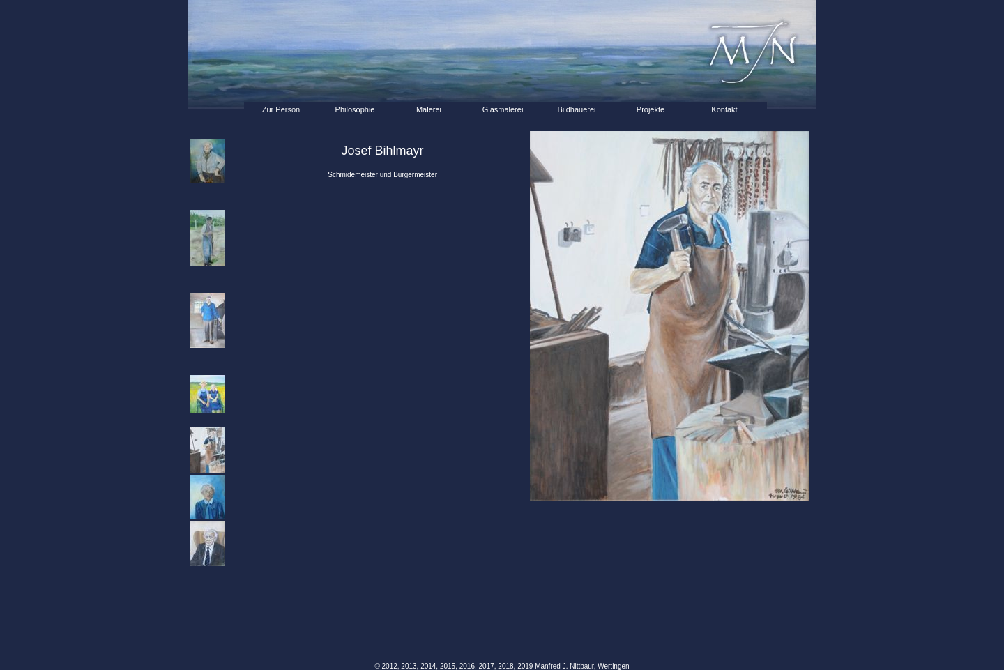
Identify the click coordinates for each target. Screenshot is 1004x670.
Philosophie (355, 109)
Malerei (428, 109)
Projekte (650, 109)
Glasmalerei (503, 109)
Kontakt (724, 109)
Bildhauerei (576, 109)
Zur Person (281, 109)
